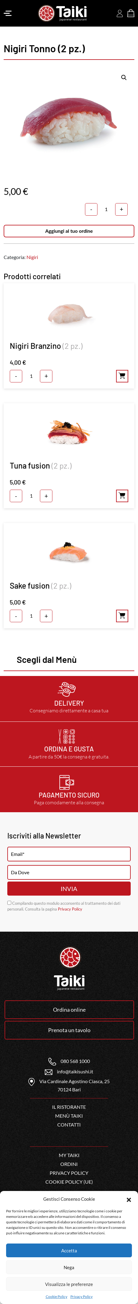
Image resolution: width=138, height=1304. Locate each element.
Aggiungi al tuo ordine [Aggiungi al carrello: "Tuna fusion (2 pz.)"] (122, 496)
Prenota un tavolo (69, 1030)
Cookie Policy (56, 1296)
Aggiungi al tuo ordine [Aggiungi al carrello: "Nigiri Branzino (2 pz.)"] (122, 376)
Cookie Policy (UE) (69, 1182)
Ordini (69, 1164)
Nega (69, 1267)
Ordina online (69, 1009)
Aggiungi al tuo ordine (69, 231)
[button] (129, 1199)
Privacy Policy (81, 1296)
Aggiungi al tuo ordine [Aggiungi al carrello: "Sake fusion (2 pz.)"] (122, 616)
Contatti (69, 1124)
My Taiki (69, 1155)
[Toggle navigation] (8, 13)
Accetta (69, 1250)
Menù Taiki (69, 1116)
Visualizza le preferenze (69, 1284)
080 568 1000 (69, 1061)
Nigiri (32, 257)
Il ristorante (69, 1107)
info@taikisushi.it (69, 1071)
